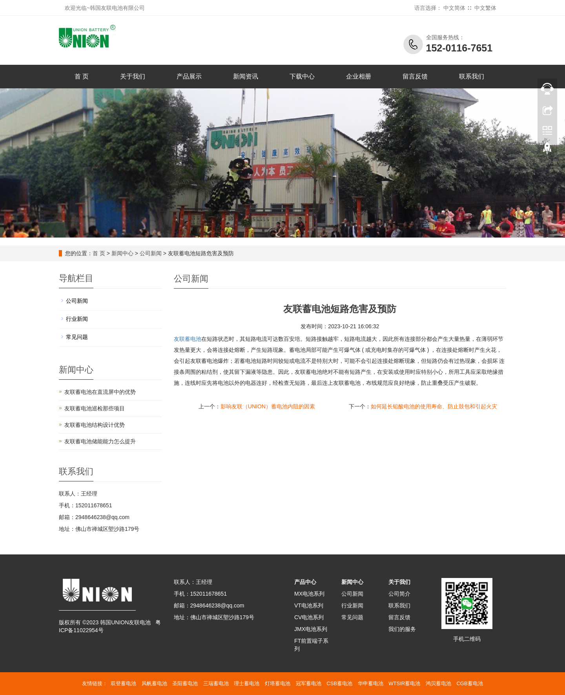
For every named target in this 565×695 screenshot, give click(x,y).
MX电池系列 (309, 594)
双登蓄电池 (123, 683)
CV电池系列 (309, 617)
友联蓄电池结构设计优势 (94, 425)
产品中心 (305, 582)
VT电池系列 (308, 605)
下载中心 (302, 76)
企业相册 (358, 76)
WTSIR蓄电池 (404, 683)
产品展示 (189, 76)
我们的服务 (402, 629)
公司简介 (399, 594)
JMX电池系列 (310, 629)
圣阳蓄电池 (185, 683)
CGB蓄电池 (469, 683)
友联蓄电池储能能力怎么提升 (100, 441)
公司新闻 (151, 253)
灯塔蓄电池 (277, 683)
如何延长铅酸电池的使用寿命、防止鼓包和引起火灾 (434, 406)
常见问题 (77, 337)
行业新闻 (77, 319)
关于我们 (132, 76)
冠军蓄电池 (308, 683)
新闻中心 (122, 253)
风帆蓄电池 (154, 683)
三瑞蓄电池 (216, 683)
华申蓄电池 (370, 683)
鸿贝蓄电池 (438, 683)
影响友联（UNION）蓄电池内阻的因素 (268, 406)
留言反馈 (415, 76)
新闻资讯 (245, 76)
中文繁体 (485, 8)
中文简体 (454, 8)
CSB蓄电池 (339, 683)
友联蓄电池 (187, 339)
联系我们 (471, 76)
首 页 (82, 76)
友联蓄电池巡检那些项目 (94, 408)
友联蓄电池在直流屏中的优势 (100, 392)
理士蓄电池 (246, 683)
